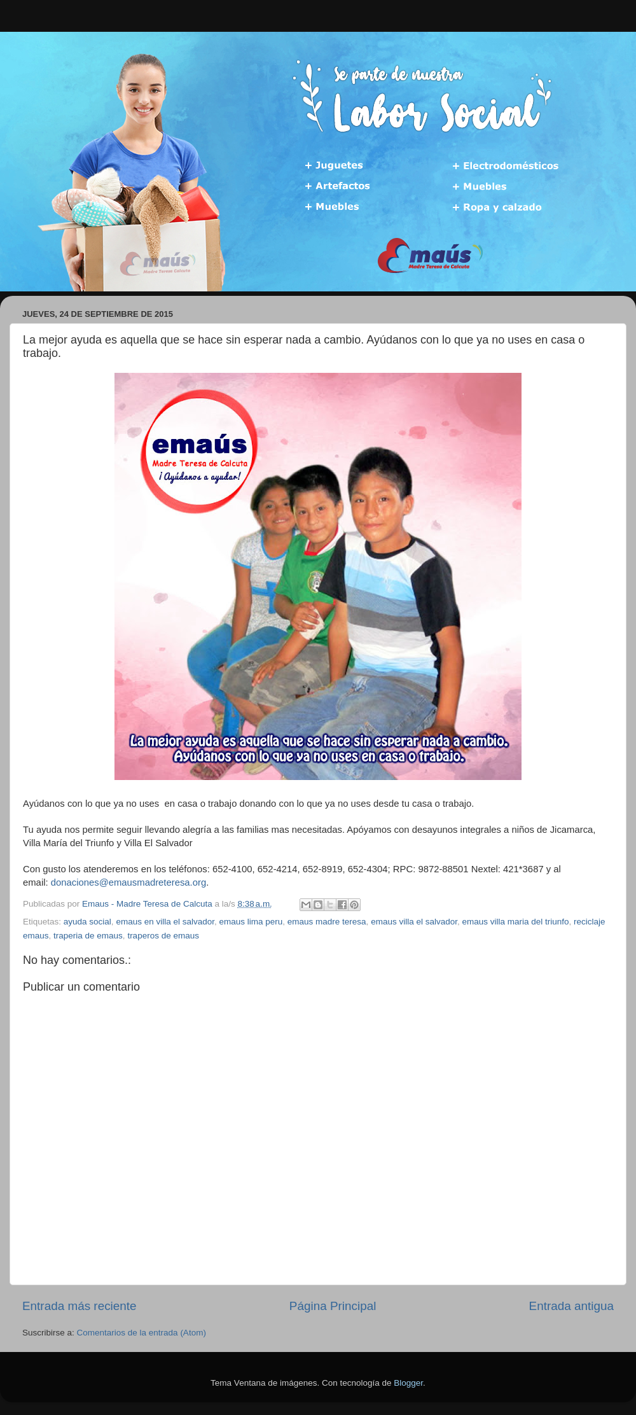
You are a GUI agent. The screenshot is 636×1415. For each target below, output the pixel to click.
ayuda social (87, 921)
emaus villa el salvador (414, 921)
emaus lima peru (250, 921)
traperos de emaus (163, 935)
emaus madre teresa (326, 921)
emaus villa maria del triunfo (515, 921)
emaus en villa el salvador (165, 921)
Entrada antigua (571, 1306)
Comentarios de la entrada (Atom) (141, 1332)
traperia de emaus (88, 935)
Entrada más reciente (79, 1306)
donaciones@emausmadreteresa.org (128, 882)
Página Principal (333, 1306)
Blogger (408, 1383)
